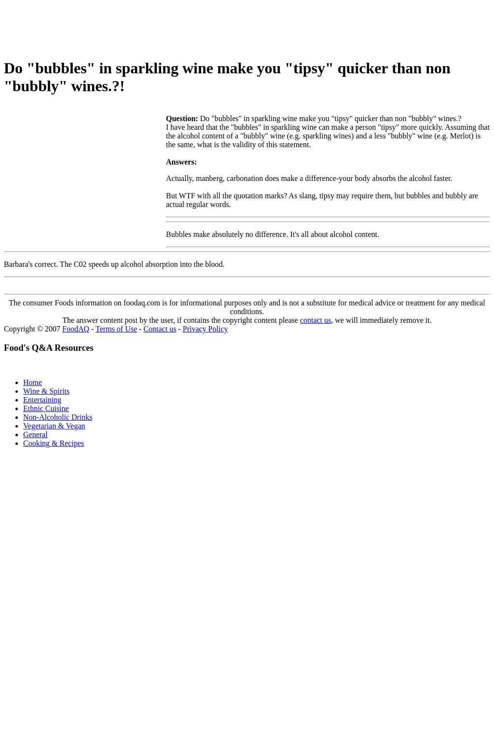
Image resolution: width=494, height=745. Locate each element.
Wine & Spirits (46, 391)
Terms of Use (116, 329)
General (35, 434)
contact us (315, 320)
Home (32, 382)
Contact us (159, 329)
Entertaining (42, 400)
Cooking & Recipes (53, 443)
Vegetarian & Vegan (54, 426)
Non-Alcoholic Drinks (58, 417)
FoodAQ (75, 329)
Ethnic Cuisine (46, 408)
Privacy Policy (205, 329)
